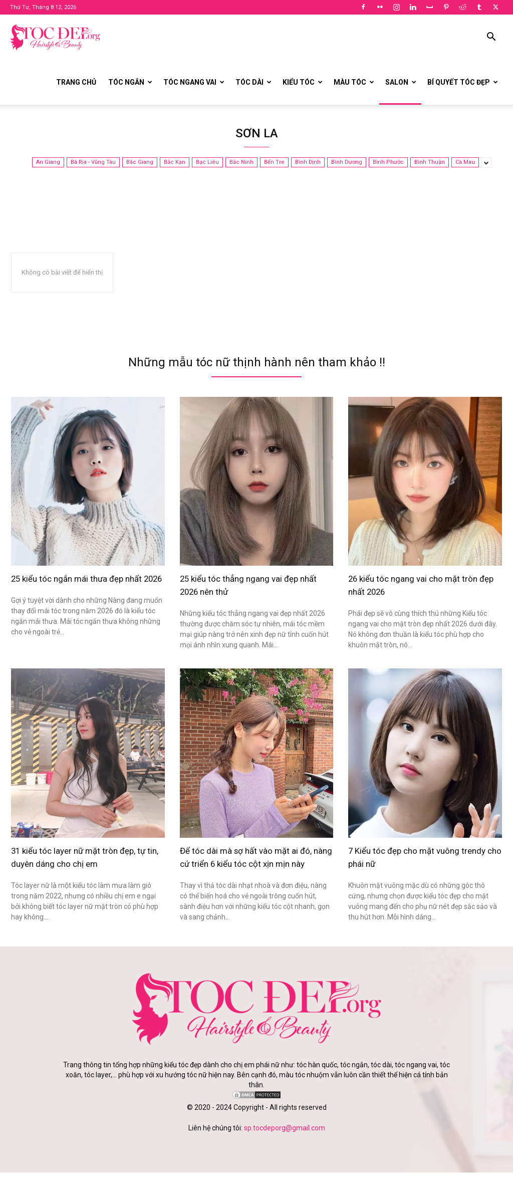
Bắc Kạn (174, 162)
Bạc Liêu (207, 162)
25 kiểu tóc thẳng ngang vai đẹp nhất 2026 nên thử (249, 584)
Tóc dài (253, 82)
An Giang (48, 162)
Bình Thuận (429, 162)
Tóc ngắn (130, 82)
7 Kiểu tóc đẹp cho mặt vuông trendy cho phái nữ (414, 855)
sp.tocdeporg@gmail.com (284, 1138)
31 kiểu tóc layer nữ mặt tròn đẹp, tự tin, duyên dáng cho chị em (85, 855)
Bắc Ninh (241, 162)
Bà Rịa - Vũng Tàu (93, 162)
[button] (491, 38)
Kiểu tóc (303, 82)
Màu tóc (354, 82)
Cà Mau (465, 162)
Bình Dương (346, 162)
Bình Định (308, 162)
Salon (400, 82)
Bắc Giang (139, 162)
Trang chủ (76, 82)
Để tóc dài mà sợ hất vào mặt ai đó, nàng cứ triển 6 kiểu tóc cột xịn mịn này (256, 861)
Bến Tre (274, 162)
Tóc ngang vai (193, 82)
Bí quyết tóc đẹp (462, 82)
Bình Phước (388, 162)
